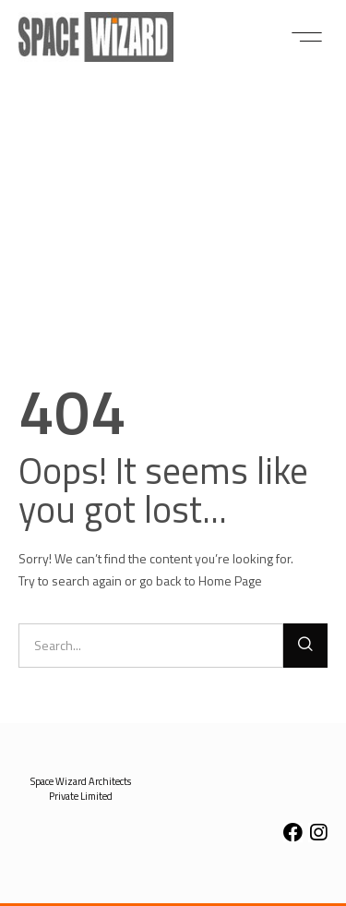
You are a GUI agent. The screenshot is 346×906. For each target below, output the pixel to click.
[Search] (305, 645)
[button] (307, 37)
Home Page (230, 580)
